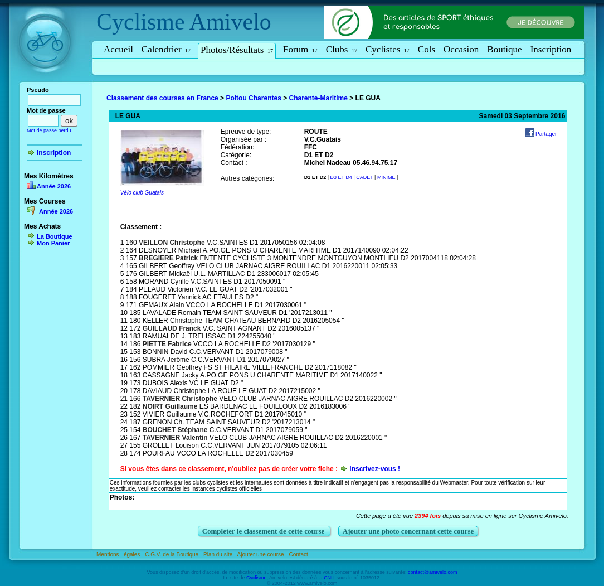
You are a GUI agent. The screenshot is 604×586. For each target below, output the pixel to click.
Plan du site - (220, 554)
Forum (300, 49)
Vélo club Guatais (142, 193)
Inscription (551, 49)
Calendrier (166, 49)
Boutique (504, 49)
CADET (364, 177)
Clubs (341, 49)
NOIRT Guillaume (170, 406)
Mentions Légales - (120, 554)
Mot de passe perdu (49, 130)
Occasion (461, 49)
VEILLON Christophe (172, 242)
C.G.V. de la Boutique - (174, 554)
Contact (298, 554)
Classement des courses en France (162, 98)
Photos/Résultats (237, 50)
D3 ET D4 (341, 177)
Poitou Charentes (253, 98)
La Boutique (54, 236)
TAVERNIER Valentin (175, 438)
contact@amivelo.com (432, 572)
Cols (426, 49)
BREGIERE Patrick (168, 258)
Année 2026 (54, 186)
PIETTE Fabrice (167, 344)
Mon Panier (53, 243)
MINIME (386, 177)
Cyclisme (140, 22)
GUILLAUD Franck (172, 328)
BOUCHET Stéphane (175, 430)
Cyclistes (388, 49)
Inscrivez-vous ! (374, 469)
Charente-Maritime (318, 98)
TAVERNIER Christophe (180, 399)
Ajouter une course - (263, 554)
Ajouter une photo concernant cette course (408, 531)
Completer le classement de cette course (264, 531)
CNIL (329, 577)
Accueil (118, 49)
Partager (546, 134)
